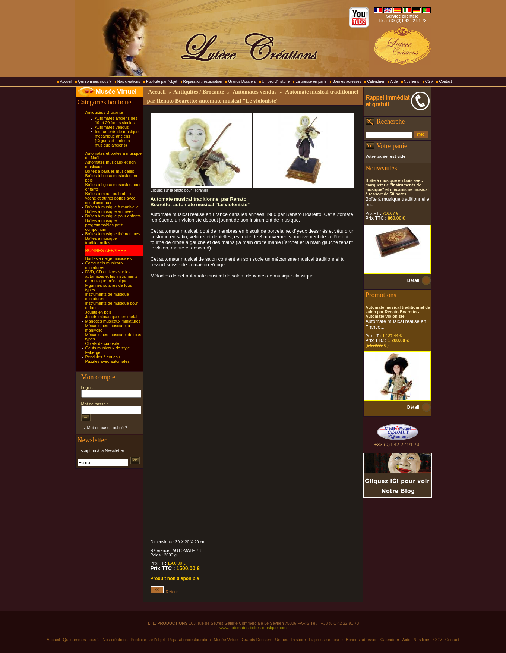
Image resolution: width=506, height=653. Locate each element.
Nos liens (411, 81)
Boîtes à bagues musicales (109, 171)
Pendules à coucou (102, 357)
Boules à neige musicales (108, 258)
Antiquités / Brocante (104, 112)
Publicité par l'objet (161, 81)
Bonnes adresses (346, 81)
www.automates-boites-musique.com (253, 627)
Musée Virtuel (116, 91)
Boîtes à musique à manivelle (112, 207)
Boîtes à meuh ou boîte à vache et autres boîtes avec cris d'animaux (110, 198)
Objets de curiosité (102, 343)
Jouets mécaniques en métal (111, 316)
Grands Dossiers (242, 81)
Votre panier (393, 146)
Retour (164, 592)
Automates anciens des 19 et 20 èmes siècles (116, 120)
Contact (445, 81)
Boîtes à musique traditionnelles (101, 240)
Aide (394, 81)
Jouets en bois (98, 312)
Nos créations (128, 81)
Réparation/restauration (202, 81)
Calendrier (375, 81)
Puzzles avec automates (107, 361)
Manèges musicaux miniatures (113, 321)
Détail (413, 280)
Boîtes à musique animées (109, 211)
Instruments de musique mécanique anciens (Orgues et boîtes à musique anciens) (117, 138)
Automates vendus (112, 127)
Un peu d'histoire (276, 81)
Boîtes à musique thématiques (112, 234)
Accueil (66, 81)
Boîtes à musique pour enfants (113, 216)
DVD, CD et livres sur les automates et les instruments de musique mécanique (111, 276)
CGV (429, 81)
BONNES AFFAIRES (106, 250)
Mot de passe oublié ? (107, 428)
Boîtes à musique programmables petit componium (104, 225)
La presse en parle (310, 81)
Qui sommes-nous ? (94, 81)
